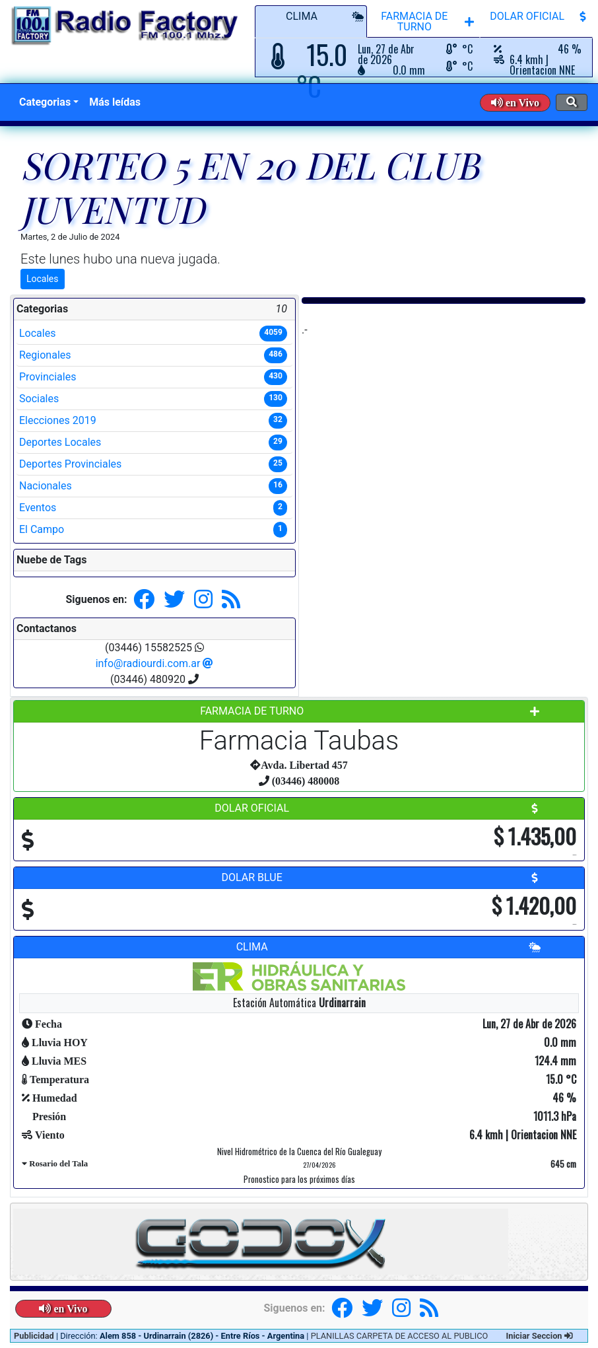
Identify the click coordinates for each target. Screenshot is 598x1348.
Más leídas (115, 102)
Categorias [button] (45, 102)
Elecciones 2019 (153, 421)
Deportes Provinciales (153, 464)
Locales (42, 278)
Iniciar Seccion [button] (539, 1336)
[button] (515, 103)
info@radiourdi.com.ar (155, 663)
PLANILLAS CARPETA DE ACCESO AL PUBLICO (399, 1336)
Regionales (153, 355)
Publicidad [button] (35, 1336)
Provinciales (153, 377)
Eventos (153, 508)
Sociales (153, 399)
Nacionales (153, 486)
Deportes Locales (153, 442)
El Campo (153, 530)
